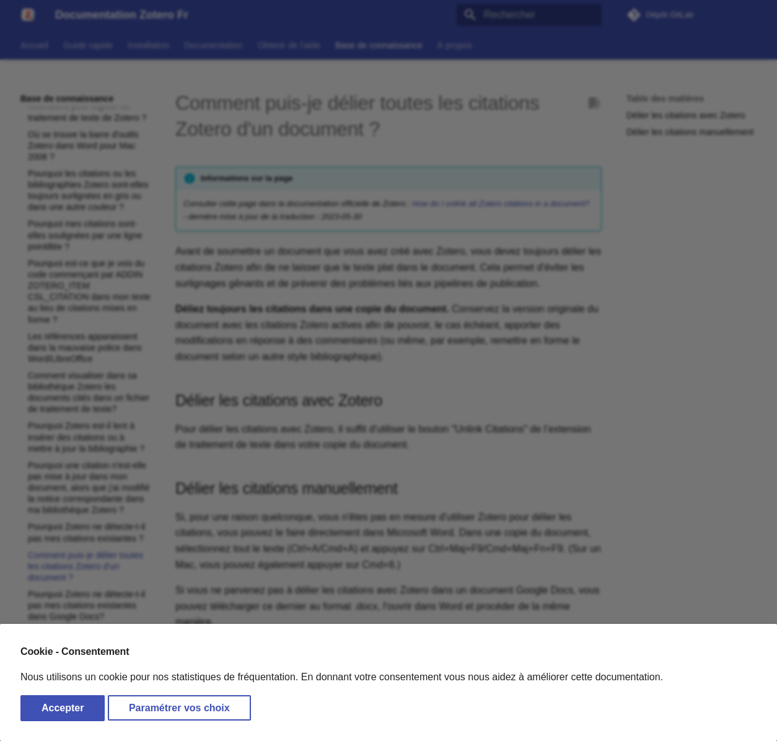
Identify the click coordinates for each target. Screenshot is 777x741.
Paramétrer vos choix (179, 708)
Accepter (63, 708)
